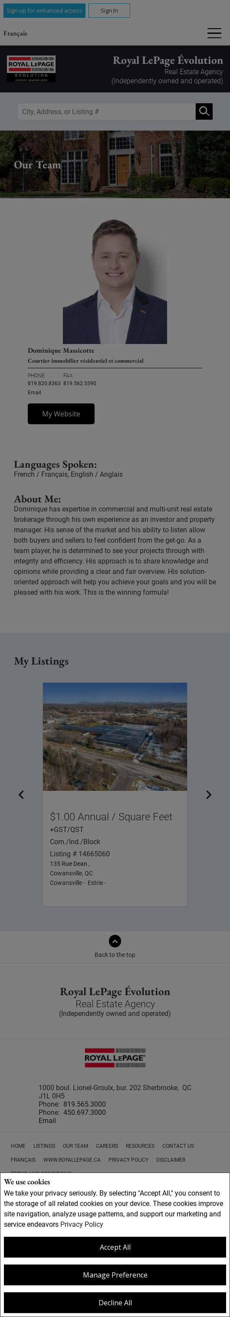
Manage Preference (115, 1275)
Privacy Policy (81, 1224)
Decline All (115, 1302)
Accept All (115, 1247)
